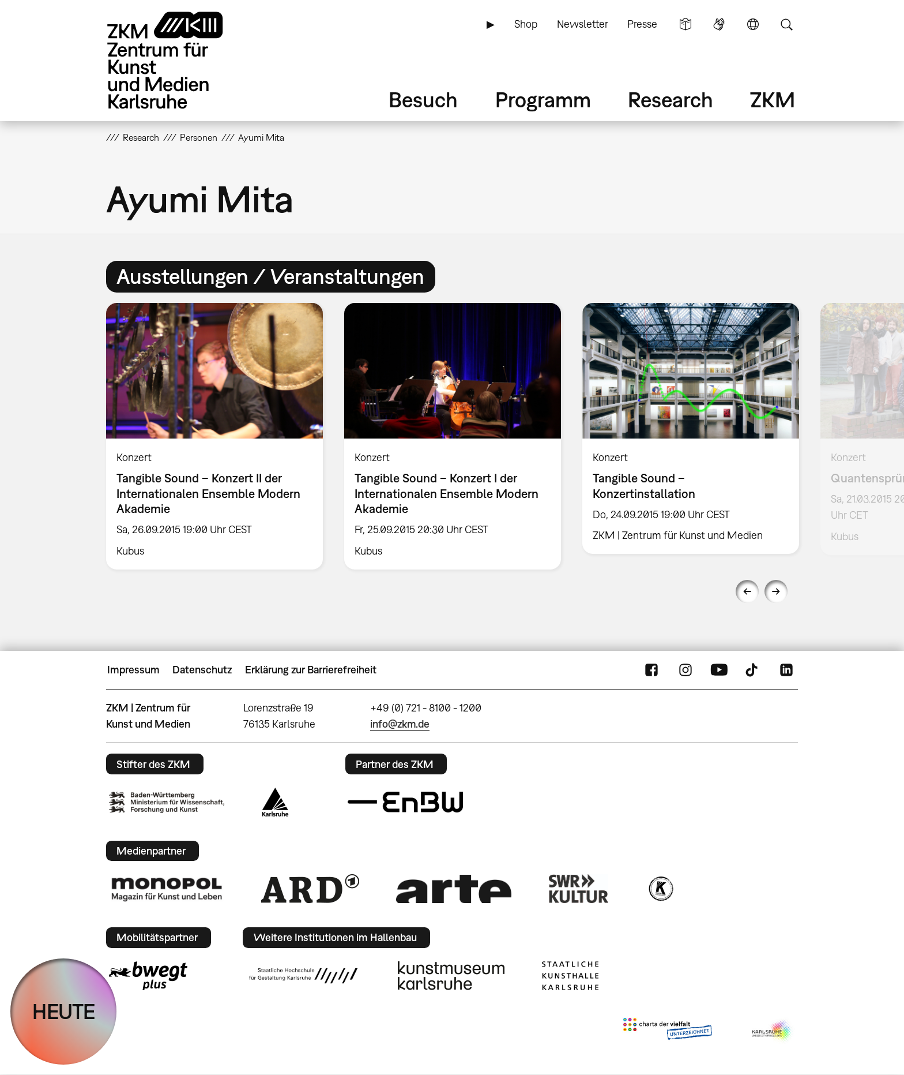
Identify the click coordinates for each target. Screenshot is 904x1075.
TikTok (752, 670)
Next (776, 591)
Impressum (133, 670)
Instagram (685, 670)
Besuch (423, 99)
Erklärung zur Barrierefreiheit (310, 670)
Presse (642, 24)
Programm (543, 99)
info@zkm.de (400, 724)
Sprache (752, 24)
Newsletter (582, 24)
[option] (215, 436)
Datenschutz (202, 670)
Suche (786, 24)
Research (670, 99)
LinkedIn (786, 670)
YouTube (718, 670)
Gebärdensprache (718, 24)
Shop (525, 24)
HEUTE (63, 1011)
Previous (747, 591)
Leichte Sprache (685, 24)
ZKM (772, 99)
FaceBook (651, 670)
